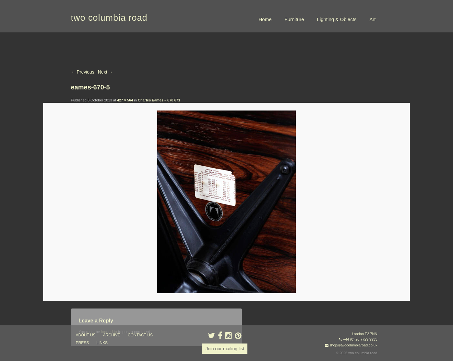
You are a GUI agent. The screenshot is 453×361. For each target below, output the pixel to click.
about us (86, 335)
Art (372, 19)
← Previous (82, 72)
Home (265, 19)
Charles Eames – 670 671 (159, 100)
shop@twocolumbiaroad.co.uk (353, 345)
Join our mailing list (225, 348)
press (82, 343)
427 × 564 (125, 100)
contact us (140, 335)
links (102, 343)
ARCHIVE (111, 335)
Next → (105, 72)
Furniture (294, 19)
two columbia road (109, 18)
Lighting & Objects (337, 19)
